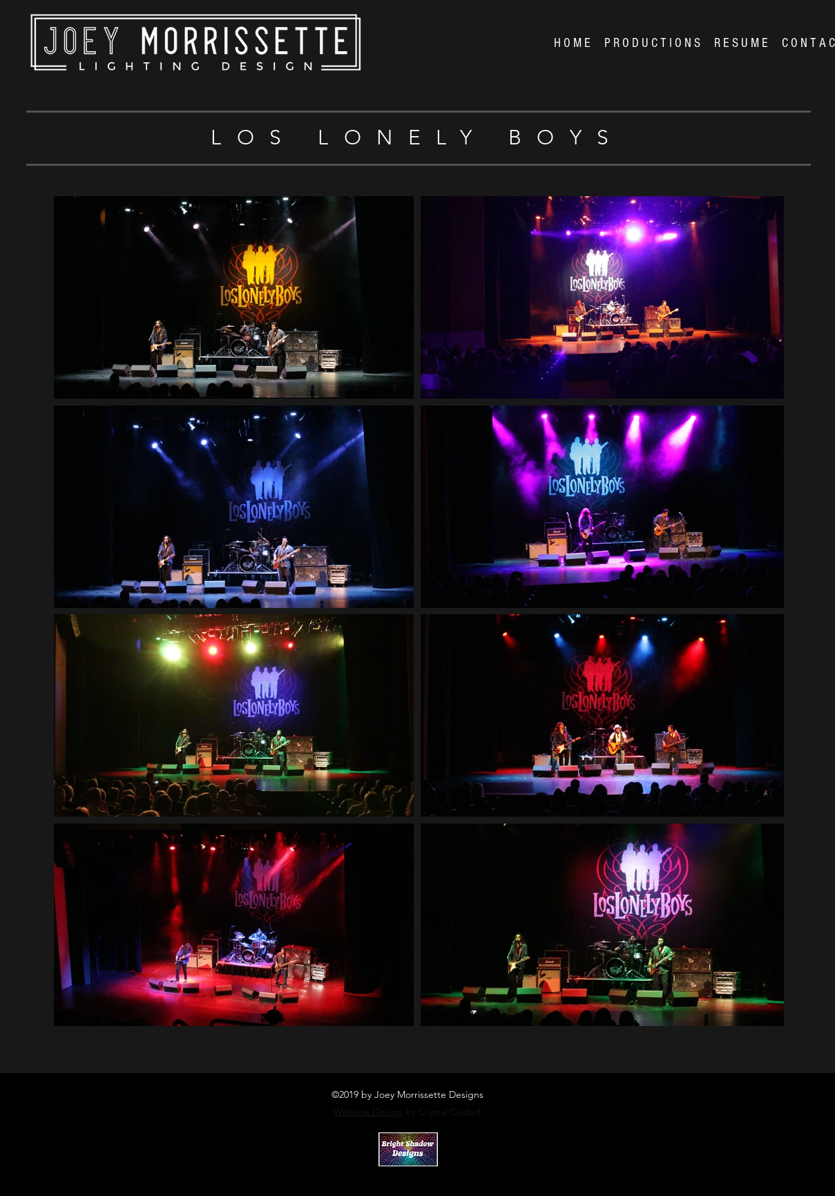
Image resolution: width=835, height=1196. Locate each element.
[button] (652, 43)
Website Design (368, 1111)
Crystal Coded (402, 1177)
